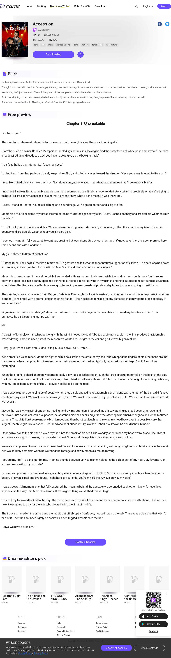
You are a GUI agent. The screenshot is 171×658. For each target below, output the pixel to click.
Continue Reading (85, 542)
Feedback (61, 627)
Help (59, 623)
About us (21, 623)
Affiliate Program (64, 635)
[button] (53, 54)
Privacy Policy (41, 653)
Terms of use (101, 623)
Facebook (153, 631)
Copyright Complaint (65, 631)
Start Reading (53, 54)
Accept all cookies (116, 648)
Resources (22, 631)
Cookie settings (149, 648)
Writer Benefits (82, 6)
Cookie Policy (25, 653)
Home (28, 6)
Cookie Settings (102, 631)
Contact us (22, 627)
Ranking (41, 6)
